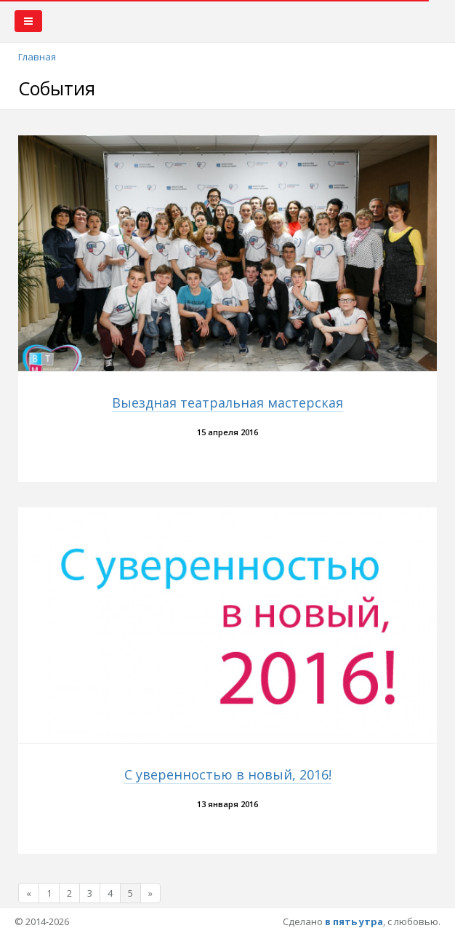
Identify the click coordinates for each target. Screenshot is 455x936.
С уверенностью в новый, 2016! (227, 774)
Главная (37, 56)
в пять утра (354, 921)
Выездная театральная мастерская (227, 402)
